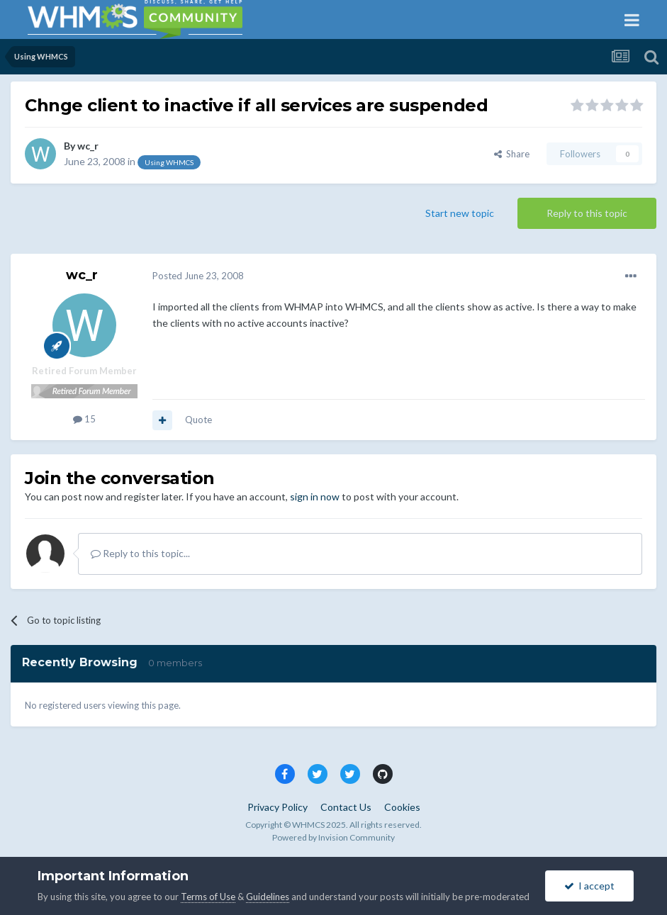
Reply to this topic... (140, 553)
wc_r (88, 146)
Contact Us (345, 807)
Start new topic (459, 213)
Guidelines (267, 896)
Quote (198, 419)
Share (511, 153)
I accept (589, 886)
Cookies (402, 807)
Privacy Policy (277, 807)
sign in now (315, 496)
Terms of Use (208, 896)
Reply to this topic (587, 213)
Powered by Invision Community (333, 837)
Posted (198, 275)
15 (84, 419)
